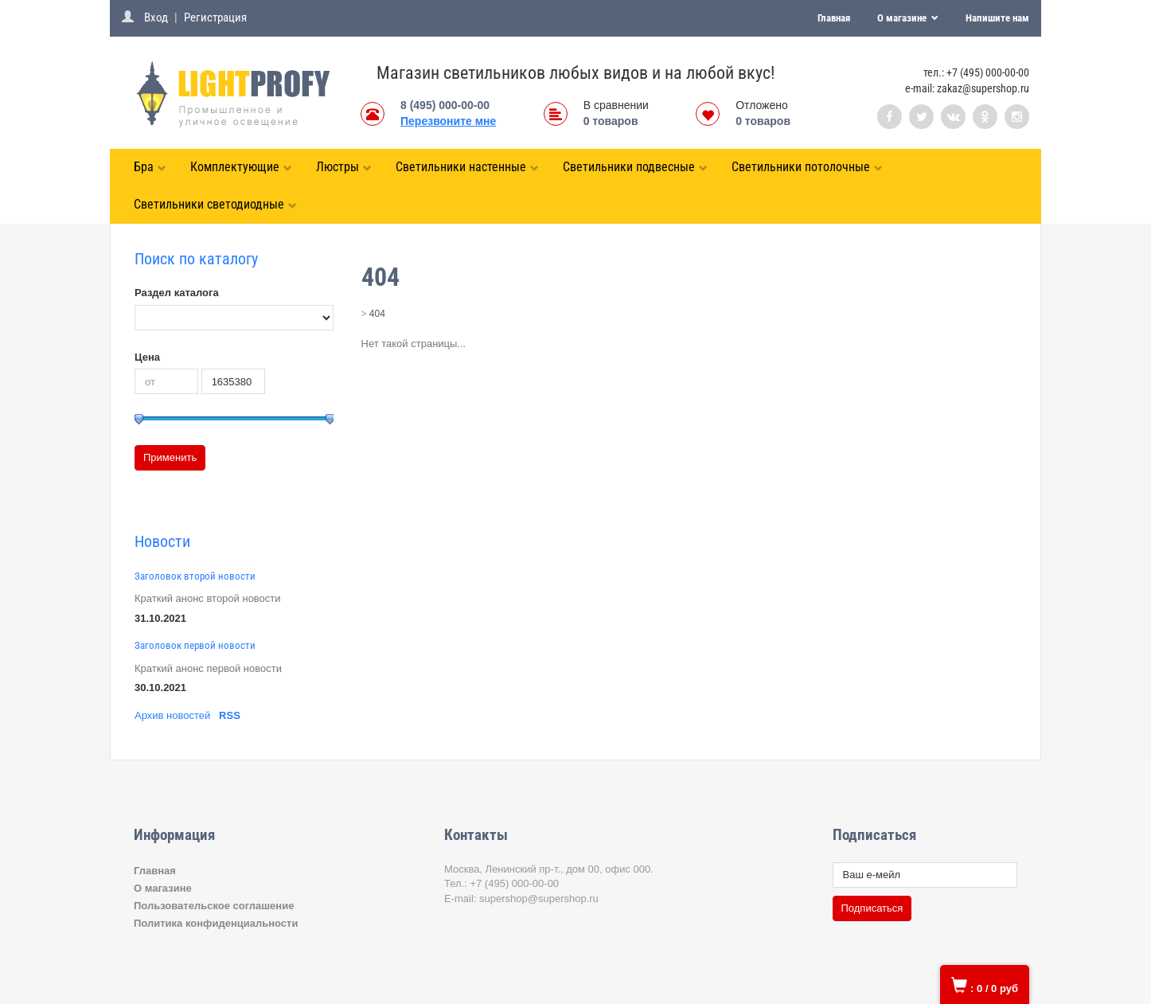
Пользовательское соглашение (214, 906)
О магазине (903, 18)
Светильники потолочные (807, 166)
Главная (833, 18)
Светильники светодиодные (215, 204)
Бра (150, 166)
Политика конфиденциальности (216, 923)
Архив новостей (172, 715)
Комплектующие (241, 166)
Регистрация (215, 17)
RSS (229, 715)
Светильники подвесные (635, 166)
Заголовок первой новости (195, 645)
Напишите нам (997, 18)
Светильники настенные (467, 166)
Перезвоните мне (448, 121)
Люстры (344, 166)
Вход (156, 17)
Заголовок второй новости (195, 576)
